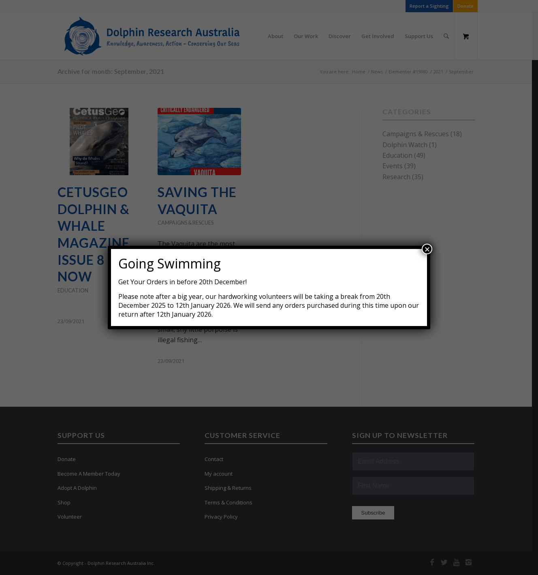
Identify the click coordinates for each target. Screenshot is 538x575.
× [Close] (427, 249)
